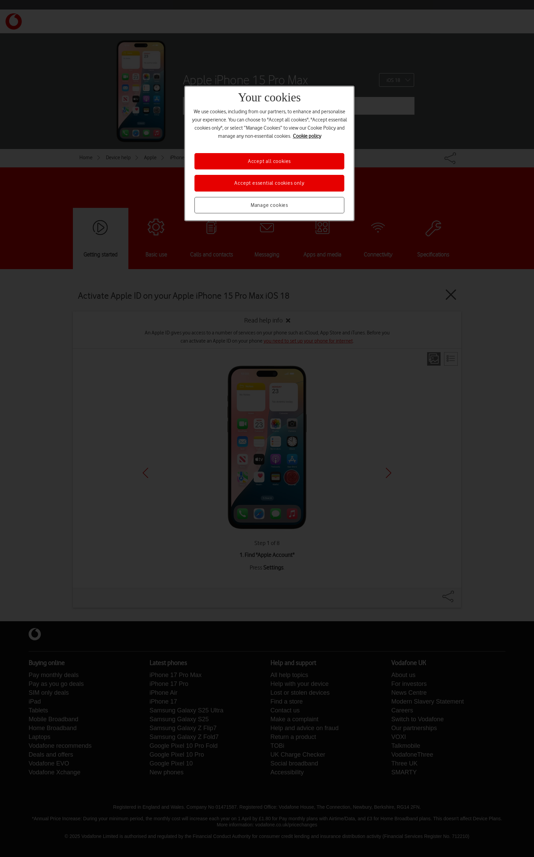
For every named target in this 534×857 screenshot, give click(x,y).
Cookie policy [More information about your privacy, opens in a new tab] (307, 136)
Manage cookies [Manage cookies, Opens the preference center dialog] (269, 205)
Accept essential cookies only (269, 183)
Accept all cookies (269, 161)
